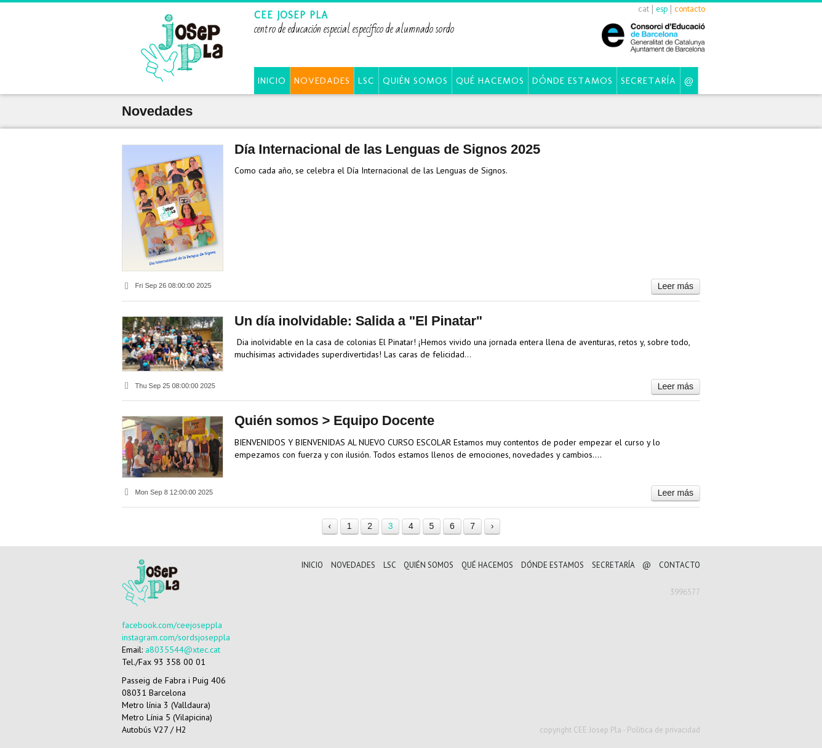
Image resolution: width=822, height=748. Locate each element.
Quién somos (415, 80)
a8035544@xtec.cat (182, 649)
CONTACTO (679, 565)
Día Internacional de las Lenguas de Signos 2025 (387, 149)
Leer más (675, 286)
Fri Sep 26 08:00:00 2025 (167, 285)
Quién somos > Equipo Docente (334, 420)
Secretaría (648, 80)
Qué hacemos (490, 80)
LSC (366, 80)
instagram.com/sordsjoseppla (176, 637)
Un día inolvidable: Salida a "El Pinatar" (358, 320)
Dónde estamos (572, 80)
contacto (689, 9)
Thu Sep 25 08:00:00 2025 (168, 385)
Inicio (272, 80)
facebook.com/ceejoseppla (172, 625)
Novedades (322, 80)
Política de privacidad (663, 730)
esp (662, 9)
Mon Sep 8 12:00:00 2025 (167, 492)
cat (643, 9)
